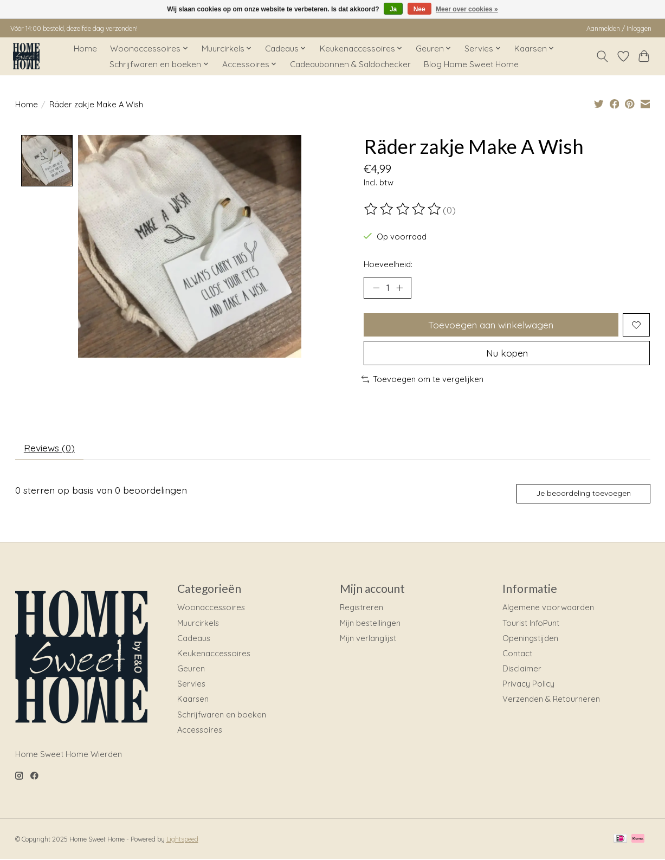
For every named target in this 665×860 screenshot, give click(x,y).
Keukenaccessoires (213, 654)
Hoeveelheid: (388, 264)
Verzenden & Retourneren (551, 700)
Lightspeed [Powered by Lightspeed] (182, 840)
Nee (419, 9)
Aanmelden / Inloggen (618, 28)
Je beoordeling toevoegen (582, 494)
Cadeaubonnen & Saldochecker (350, 64)
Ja (393, 9)
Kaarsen (193, 700)
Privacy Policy (528, 684)
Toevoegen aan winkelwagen (490, 325)
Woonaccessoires (211, 608)
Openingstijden (530, 638)
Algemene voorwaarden (548, 608)
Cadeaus (193, 638)
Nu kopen (506, 353)
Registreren (361, 608)
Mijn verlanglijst (368, 638)
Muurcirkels (198, 623)
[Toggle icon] (602, 56)
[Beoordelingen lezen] (403, 209)
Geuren (191, 669)
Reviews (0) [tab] (49, 448)
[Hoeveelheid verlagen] (375, 287)
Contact (517, 654)
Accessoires (199, 730)
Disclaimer (521, 669)
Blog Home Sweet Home (471, 64)
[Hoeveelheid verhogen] (399, 287)
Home (85, 48)
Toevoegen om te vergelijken (422, 379)
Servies (191, 684)
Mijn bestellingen (370, 623)
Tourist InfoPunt (530, 623)
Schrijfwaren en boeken (221, 715)
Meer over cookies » (467, 9)
